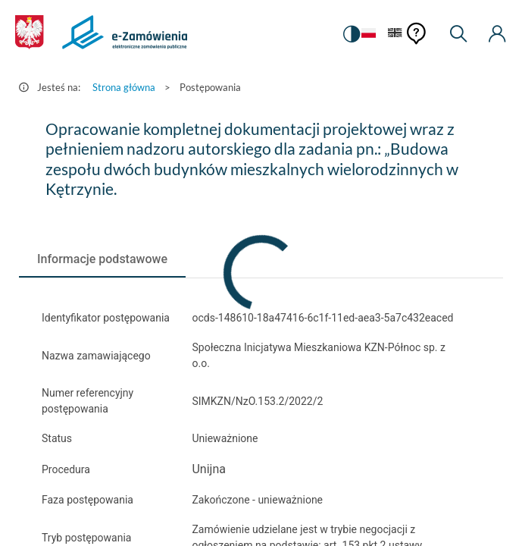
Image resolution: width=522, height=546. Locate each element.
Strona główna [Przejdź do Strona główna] (123, 87)
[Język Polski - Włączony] (368, 33)
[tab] (102, 259)
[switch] (351, 34)
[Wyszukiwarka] (458, 34)
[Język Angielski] (395, 33)
